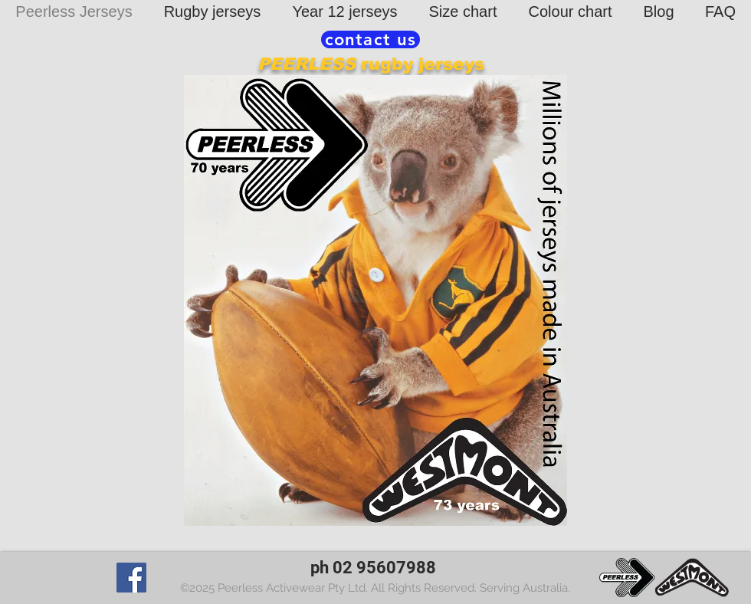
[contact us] (370, 39)
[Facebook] (131, 578)
